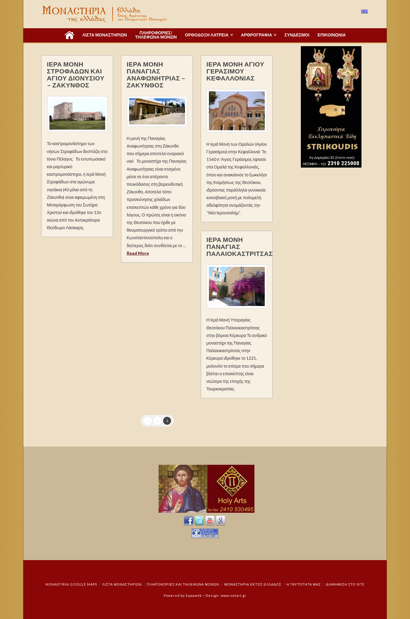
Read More (138, 253)
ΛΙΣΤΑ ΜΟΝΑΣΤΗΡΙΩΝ (122, 584)
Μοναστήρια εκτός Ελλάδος (253, 584)
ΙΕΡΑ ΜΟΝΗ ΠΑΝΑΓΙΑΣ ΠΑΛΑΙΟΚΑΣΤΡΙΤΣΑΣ (240, 246)
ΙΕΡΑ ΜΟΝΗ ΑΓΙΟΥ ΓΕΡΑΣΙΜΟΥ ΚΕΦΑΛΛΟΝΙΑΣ (235, 71)
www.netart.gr (234, 595)
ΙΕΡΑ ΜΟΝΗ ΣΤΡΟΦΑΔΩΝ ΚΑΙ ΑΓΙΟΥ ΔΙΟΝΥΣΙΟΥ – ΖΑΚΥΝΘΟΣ (76, 74)
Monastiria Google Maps (71, 584)
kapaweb (194, 595)
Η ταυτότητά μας (304, 584)
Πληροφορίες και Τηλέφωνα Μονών (183, 584)
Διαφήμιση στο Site (345, 584)
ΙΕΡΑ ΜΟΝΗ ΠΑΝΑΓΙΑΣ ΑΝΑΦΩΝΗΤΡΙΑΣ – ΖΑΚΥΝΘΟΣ (156, 74)
